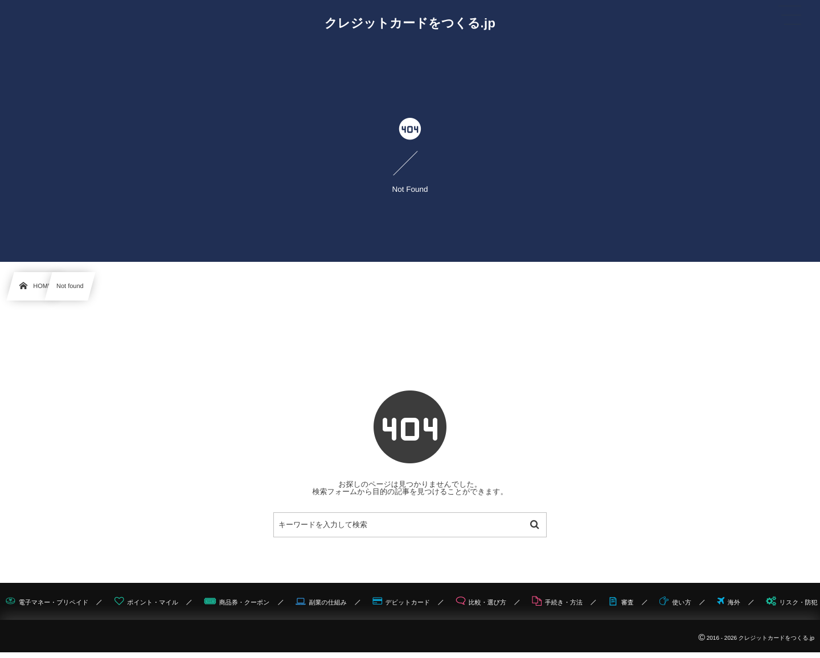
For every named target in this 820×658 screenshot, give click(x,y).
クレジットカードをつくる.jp (410, 23)
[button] (789, 15)
